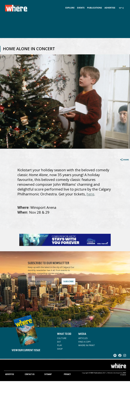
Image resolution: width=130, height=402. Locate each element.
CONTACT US (30, 374)
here (90, 194)
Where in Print (86, 345)
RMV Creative (123, 374)
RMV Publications (96, 373)
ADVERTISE (9, 374)
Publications (94, 7)
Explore (70, 7)
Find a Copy (84, 341)
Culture (61, 338)
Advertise (109, 7)
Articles (83, 338)
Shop (60, 348)
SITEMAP (48, 374)
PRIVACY (67, 374)
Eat (59, 341)
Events (81, 7)
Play (59, 345)
